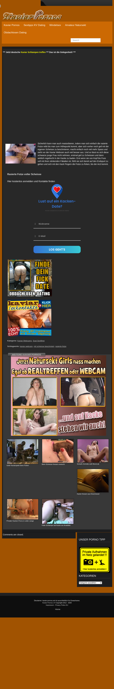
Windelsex (55, 25)
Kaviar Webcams (24, 341)
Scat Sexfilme (39, 341)
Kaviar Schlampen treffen (33, 52)
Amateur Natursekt (75, 25)
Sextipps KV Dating (34, 25)
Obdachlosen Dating (15, 32)
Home (57, 609)
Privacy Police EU (61, 605)
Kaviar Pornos (12, 25)
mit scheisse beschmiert (44, 346)
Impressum (50, 605)
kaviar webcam (26, 346)
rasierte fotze (60, 346)
